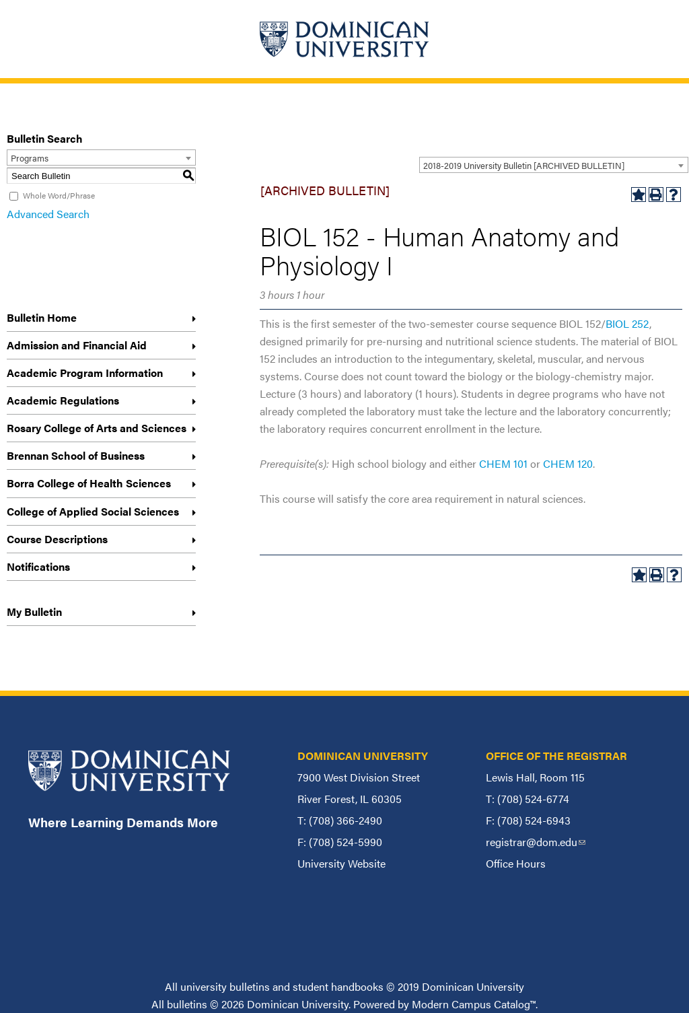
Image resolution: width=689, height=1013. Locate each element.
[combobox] (553, 165)
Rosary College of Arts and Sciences (96, 427)
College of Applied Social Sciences (93, 511)
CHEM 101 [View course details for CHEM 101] (503, 463)
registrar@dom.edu (535, 841)
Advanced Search (48, 213)
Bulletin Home (42, 317)
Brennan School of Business (76, 455)
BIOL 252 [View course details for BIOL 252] (627, 323)
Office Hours (516, 863)
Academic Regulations (63, 400)
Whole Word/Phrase (59, 195)
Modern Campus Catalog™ (474, 1004)
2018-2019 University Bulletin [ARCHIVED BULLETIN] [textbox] (523, 165)
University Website (341, 863)
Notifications (38, 566)
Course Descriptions (57, 539)
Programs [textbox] (29, 157)
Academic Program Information (85, 372)
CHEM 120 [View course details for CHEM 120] (568, 463)
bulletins (187, 1004)
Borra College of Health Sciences (89, 483)
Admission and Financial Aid (77, 345)
